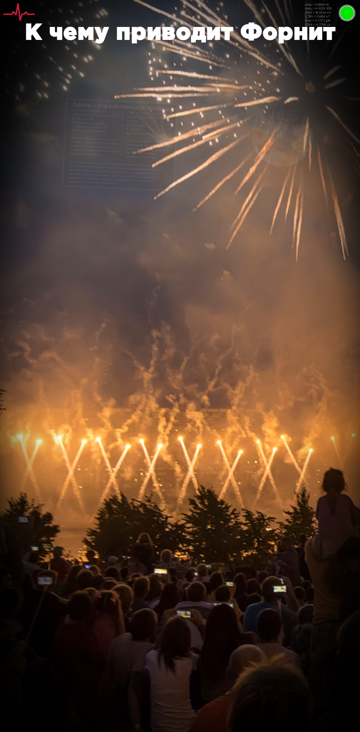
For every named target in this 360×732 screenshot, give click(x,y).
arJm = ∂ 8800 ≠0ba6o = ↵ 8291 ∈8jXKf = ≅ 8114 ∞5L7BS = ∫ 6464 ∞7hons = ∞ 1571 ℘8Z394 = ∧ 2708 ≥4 (318, 14)
